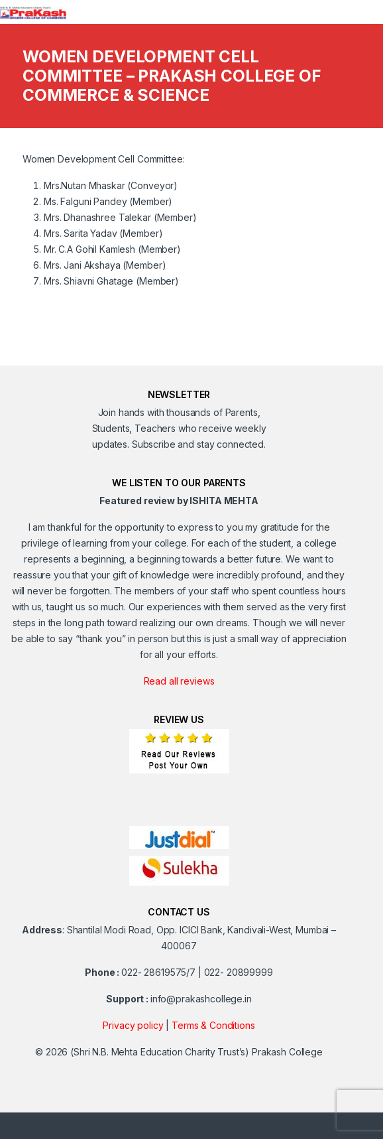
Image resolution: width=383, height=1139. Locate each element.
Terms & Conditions (213, 1025)
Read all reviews (179, 681)
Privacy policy (133, 1025)
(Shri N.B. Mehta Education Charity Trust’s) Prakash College (196, 1051)
